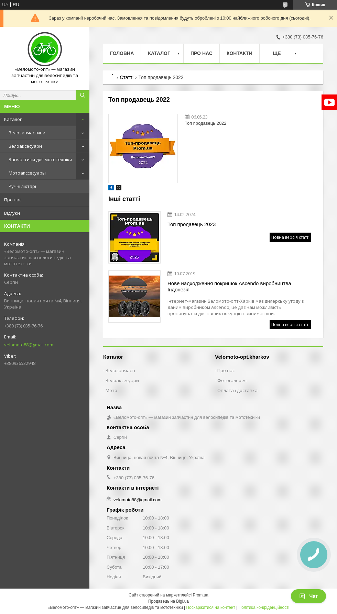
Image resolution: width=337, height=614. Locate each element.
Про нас (12, 200)
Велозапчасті (120, 370)
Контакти (239, 53)
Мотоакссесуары (27, 173)
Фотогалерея (232, 380)
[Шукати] (82, 95)
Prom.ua (200, 595)
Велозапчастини (27, 133)
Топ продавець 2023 (191, 224)
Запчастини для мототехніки (40, 159)
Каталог (13, 119)
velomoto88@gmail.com (28, 345)
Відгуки (12, 213)
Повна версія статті (290, 237)
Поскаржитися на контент (210, 607)
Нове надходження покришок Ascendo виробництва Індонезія (229, 286)
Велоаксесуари (25, 146)
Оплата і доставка (237, 390)
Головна (122, 53)
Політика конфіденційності (264, 607)
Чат (308, 596)
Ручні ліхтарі (22, 186)
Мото (111, 390)
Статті (126, 77)
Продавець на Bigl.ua (168, 601)
